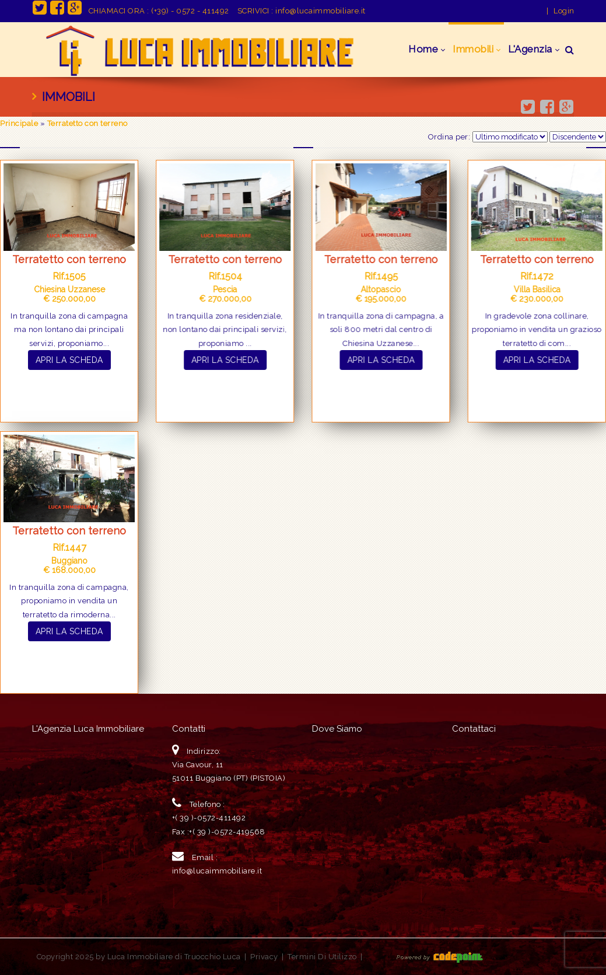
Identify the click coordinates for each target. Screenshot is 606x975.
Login (564, 11)
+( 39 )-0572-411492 (209, 817)
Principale (19, 123)
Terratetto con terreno (87, 123)
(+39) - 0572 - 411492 (190, 10)
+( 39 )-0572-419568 (227, 831)
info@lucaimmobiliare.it (320, 10)
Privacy (264, 956)
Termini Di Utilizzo (322, 956)
